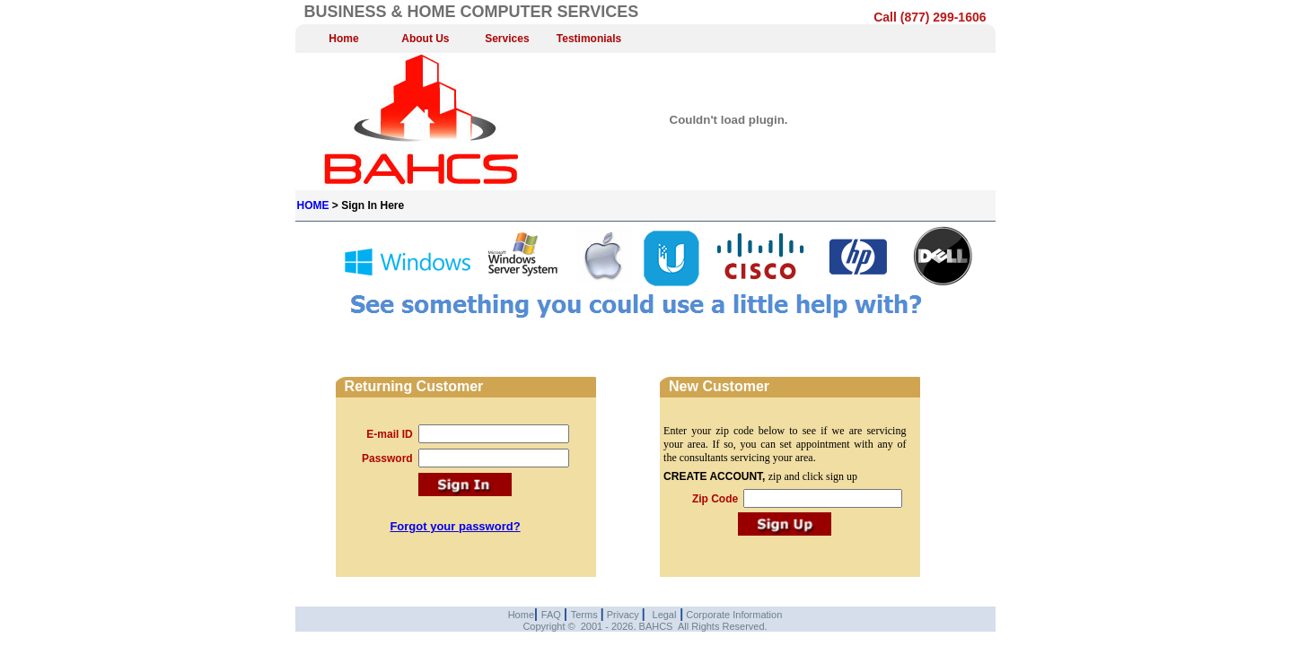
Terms (586, 614)
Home (343, 38)
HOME (313, 205)
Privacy (623, 614)
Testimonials (589, 38)
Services (507, 38)
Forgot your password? (455, 526)
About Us (425, 38)
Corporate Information (732, 614)
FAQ (552, 614)
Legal (665, 614)
